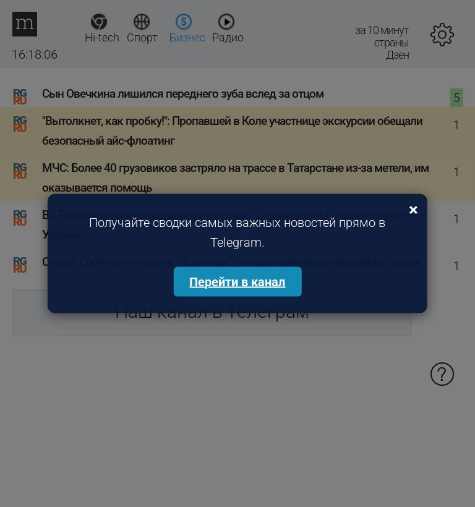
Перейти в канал (237, 282)
